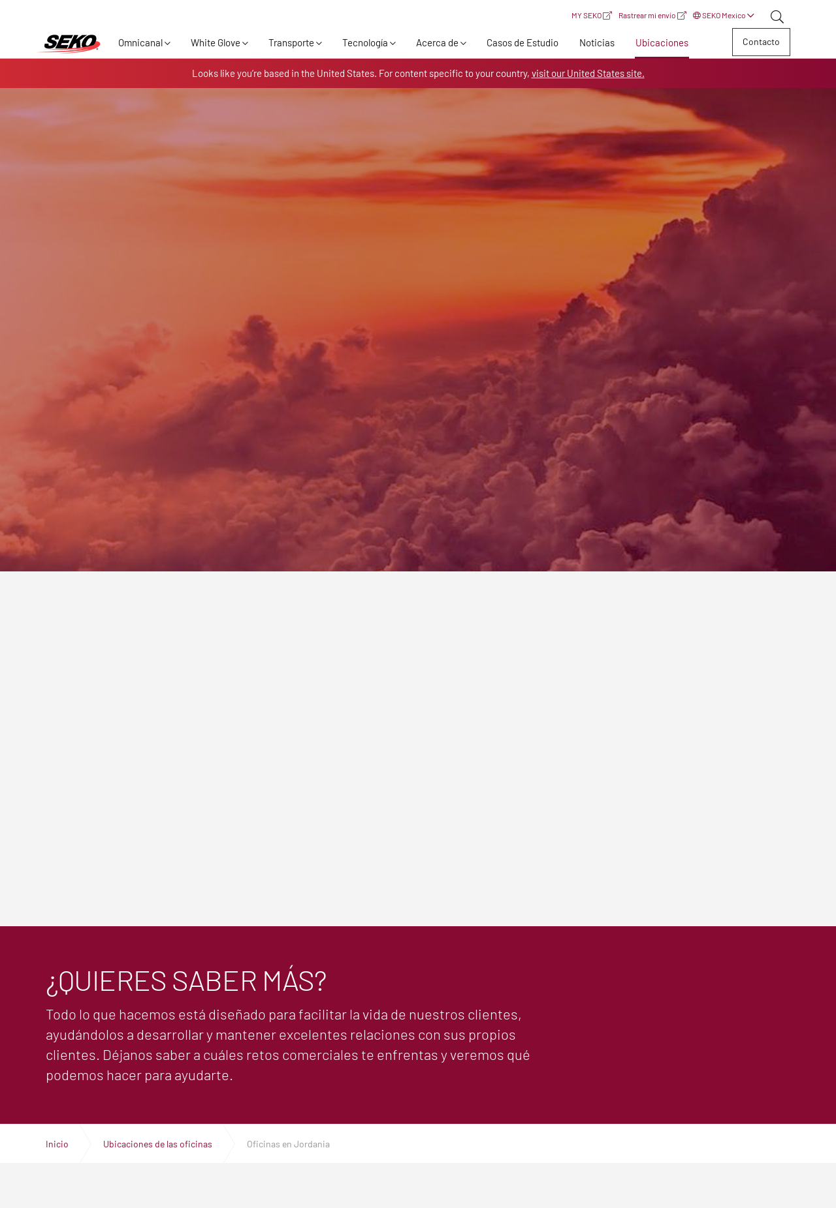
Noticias (597, 42)
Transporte (291, 42)
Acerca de (437, 42)
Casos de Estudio (522, 42)
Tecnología (365, 42)
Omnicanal (140, 42)
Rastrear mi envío (652, 15)
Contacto (761, 41)
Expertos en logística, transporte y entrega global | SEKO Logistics (68, 44)
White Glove (215, 42)
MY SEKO (591, 15)
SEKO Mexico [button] (723, 15)
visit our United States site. (588, 73)
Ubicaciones (661, 42)
